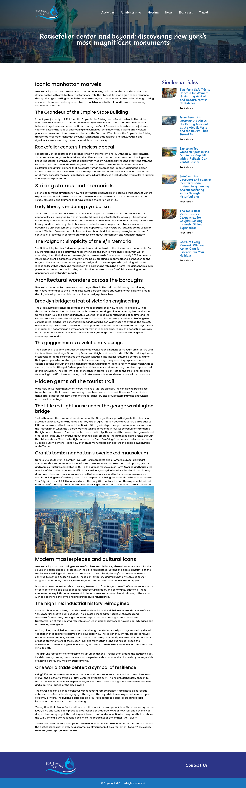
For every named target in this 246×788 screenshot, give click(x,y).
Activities (107, 12)
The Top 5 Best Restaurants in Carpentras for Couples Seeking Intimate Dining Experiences (191, 219)
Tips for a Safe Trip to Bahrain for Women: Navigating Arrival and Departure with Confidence (195, 96)
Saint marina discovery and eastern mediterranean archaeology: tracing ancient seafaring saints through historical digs (195, 186)
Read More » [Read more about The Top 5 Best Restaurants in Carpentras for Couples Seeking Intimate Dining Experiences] (186, 232)
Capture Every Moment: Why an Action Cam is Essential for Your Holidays (192, 248)
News (168, 12)
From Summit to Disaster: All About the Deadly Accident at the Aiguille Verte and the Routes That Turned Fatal (194, 125)
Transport (186, 12)
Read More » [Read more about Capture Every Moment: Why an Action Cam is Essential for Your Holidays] (186, 260)
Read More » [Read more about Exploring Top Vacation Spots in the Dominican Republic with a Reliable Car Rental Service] (186, 167)
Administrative (131, 12)
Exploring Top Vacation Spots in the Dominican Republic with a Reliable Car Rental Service (194, 155)
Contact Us (197, 765)
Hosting (153, 12)
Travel (203, 12)
